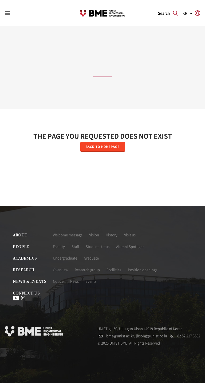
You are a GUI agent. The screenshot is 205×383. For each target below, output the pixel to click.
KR (185, 13)
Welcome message (67, 235)
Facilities (114, 270)
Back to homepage (103, 146)
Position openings (142, 270)
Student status (97, 246)
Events (90, 281)
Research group (87, 270)
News (74, 281)
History (111, 235)
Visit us (130, 235)
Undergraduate (65, 258)
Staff (75, 246)
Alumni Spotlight (130, 246)
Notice (58, 281)
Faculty (59, 246)
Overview (60, 270)
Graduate (91, 258)
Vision (94, 235)
